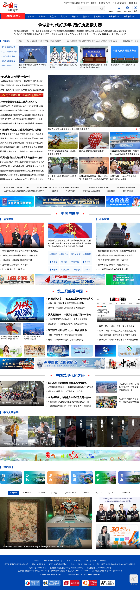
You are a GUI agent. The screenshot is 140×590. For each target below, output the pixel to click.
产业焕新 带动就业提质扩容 (60, 34)
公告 (86, 561)
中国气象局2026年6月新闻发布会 (123, 65)
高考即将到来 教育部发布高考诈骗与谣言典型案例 (22, 90)
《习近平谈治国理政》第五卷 (98, 187)
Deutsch (41, 493)
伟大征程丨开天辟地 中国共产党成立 (30, 34)
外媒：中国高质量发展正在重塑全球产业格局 (115, 319)
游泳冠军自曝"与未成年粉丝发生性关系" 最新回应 (21, 123)
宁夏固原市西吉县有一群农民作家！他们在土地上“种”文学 (27, 444)
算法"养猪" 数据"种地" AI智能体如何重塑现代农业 (21, 138)
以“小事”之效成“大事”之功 (13, 269)
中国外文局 (133, 3)
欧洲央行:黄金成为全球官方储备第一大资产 (21, 157)
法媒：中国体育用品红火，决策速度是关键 (117, 331)
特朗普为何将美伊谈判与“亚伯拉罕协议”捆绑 (117, 251)
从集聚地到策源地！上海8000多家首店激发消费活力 (71, 387)
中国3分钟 (114, 176)
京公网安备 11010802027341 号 (99, 568)
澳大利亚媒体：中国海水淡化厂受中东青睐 (69, 314)
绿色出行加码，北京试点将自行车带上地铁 (117, 335)
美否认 (41, 162)
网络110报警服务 (38, 564)
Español (86, 493)
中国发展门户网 (105, 3)
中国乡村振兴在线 (119, 3)
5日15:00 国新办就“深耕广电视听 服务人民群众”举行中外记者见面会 (92, 41)
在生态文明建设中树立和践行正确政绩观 (20, 255)
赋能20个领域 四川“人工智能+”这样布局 (65, 391)
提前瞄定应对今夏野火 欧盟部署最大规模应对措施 (22, 175)
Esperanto (125, 493)
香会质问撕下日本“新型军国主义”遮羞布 (115, 255)
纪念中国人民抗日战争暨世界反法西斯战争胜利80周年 (24, 191)
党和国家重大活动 (8, 47)
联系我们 (77, 561)
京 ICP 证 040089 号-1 (37, 568)
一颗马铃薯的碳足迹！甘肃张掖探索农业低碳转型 (69, 406)
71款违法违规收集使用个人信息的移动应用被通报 (21, 115)
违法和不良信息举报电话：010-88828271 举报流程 (116, 564)
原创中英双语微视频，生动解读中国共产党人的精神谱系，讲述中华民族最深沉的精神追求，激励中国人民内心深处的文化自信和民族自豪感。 (69, 243)
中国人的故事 (10, 412)
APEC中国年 (70, 191)
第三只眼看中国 (70, 291)
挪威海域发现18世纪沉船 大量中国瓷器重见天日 (68, 129)
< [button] (135, 41)
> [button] (137, 41)
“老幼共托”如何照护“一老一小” (15, 76)
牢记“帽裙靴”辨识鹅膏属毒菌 (91, 151)
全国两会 (55, 191)
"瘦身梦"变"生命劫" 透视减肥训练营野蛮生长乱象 (21, 119)
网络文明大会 (128, 191)
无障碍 (134, 579)
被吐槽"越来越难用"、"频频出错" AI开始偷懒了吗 (21, 151)
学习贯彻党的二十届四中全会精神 (16, 187)
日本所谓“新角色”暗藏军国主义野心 (111, 245)
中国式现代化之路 (70, 375)
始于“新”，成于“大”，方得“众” (15, 265)
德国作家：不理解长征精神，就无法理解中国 (67, 324)
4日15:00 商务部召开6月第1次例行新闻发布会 (44, 41)
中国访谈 (83, 176)
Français (27, 493)
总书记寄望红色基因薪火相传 (63, 31)
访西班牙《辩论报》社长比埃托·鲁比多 (67, 330)
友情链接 (103, 561)
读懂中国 (8, 219)
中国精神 (53, 270)
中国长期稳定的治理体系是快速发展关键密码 (67, 319)
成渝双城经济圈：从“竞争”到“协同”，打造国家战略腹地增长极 (129, 387)
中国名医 (114, 151)
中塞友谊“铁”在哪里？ (10, 245)
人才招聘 (66, 561)
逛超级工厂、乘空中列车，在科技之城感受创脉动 (20, 403)
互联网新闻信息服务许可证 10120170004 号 (66, 568)
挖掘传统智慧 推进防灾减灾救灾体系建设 (20, 251)
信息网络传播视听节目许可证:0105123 (32, 571)
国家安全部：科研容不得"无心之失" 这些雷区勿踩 (21, 106)
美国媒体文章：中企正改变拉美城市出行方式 (70, 298)
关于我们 (37, 561)
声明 (94, 561)
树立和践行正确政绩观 (91, 191)
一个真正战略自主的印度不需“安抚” (113, 269)
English (13, 493)
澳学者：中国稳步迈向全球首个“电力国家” (66, 308)
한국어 (111, 493)
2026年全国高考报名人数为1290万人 (18, 102)
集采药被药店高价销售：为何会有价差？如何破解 (21, 147)
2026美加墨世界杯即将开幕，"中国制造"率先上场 (21, 143)
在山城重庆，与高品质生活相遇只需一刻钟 (69, 397)
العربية (99, 493)
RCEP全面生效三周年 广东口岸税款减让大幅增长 (21, 134)
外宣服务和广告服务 (51, 561)
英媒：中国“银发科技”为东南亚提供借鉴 (65, 335)
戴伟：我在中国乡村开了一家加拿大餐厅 (116, 326)
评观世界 (104, 219)
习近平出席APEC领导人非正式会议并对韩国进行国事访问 (58, 187)
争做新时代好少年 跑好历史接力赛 (70, 25)
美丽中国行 (111, 191)
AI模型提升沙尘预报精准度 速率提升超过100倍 (68, 402)
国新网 (93, 3)
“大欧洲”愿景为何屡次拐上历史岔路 (113, 260)
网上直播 (6, 41)
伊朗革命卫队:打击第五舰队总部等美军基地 (19, 162)
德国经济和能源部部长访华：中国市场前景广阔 (10, 338)
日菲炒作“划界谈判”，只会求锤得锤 (113, 265)
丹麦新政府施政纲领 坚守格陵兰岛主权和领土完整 (22, 171)
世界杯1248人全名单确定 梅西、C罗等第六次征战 (22, 179)
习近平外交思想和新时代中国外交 (76, 3)
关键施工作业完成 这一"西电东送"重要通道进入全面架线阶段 (99, 34)
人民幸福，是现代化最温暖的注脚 (17, 260)
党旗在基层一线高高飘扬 (125, 187)
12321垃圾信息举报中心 (58, 564)
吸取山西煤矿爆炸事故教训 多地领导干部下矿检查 (22, 85)
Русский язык (70, 493)
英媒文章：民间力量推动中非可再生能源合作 (118, 339)
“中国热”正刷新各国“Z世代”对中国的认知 (33, 338)
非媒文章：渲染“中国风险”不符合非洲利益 (66, 303)
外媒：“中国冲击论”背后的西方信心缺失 (65, 339)
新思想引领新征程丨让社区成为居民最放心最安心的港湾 (101, 31)
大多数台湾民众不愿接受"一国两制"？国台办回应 (21, 81)
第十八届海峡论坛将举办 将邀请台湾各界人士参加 (22, 110)
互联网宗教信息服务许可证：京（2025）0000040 (69, 571)
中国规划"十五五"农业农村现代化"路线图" (21, 129)
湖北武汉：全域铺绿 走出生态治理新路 (67, 383)
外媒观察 (5, 319)
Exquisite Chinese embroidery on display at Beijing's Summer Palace (33, 546)
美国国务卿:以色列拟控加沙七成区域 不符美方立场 (22, 166)
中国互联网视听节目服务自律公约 (15, 564)
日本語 (54, 493)
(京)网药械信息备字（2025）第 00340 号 (107, 571)
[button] (138, 100)
